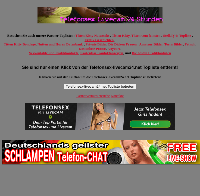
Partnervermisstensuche (93, 96)
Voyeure (114, 49)
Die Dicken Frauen (122, 44)
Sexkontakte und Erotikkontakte (54, 53)
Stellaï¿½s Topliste (177, 35)
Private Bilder (96, 44)
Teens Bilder (173, 44)
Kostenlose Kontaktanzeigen (101, 53)
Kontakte (117, 96)
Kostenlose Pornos (92, 49)
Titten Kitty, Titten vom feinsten (136, 35)
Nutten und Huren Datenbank (60, 44)
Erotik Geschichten (99, 40)
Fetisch (190, 44)
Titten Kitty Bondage (20, 44)
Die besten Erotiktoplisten (151, 53)
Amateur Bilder (150, 44)
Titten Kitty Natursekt (93, 35)
